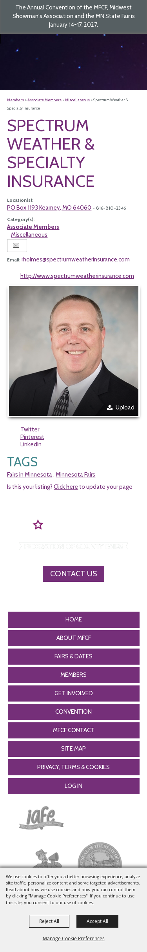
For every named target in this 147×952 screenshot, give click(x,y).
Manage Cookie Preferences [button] (74, 938)
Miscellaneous (77, 100)
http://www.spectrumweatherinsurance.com (77, 276)
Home (73, 619)
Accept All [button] (97, 921)
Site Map (73, 748)
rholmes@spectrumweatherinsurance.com (76, 259)
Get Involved (73, 693)
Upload (125, 407)
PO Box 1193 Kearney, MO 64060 (49, 207)
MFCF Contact (73, 730)
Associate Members (44, 100)
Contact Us (73, 573)
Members (15, 100)
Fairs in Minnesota (29, 474)
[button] (73, 351)
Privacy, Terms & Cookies (73, 767)
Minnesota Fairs (75, 474)
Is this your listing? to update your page (69, 486)
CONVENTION (73, 711)
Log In (73, 785)
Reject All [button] (49, 921)
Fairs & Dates (73, 656)
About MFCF (73, 637)
